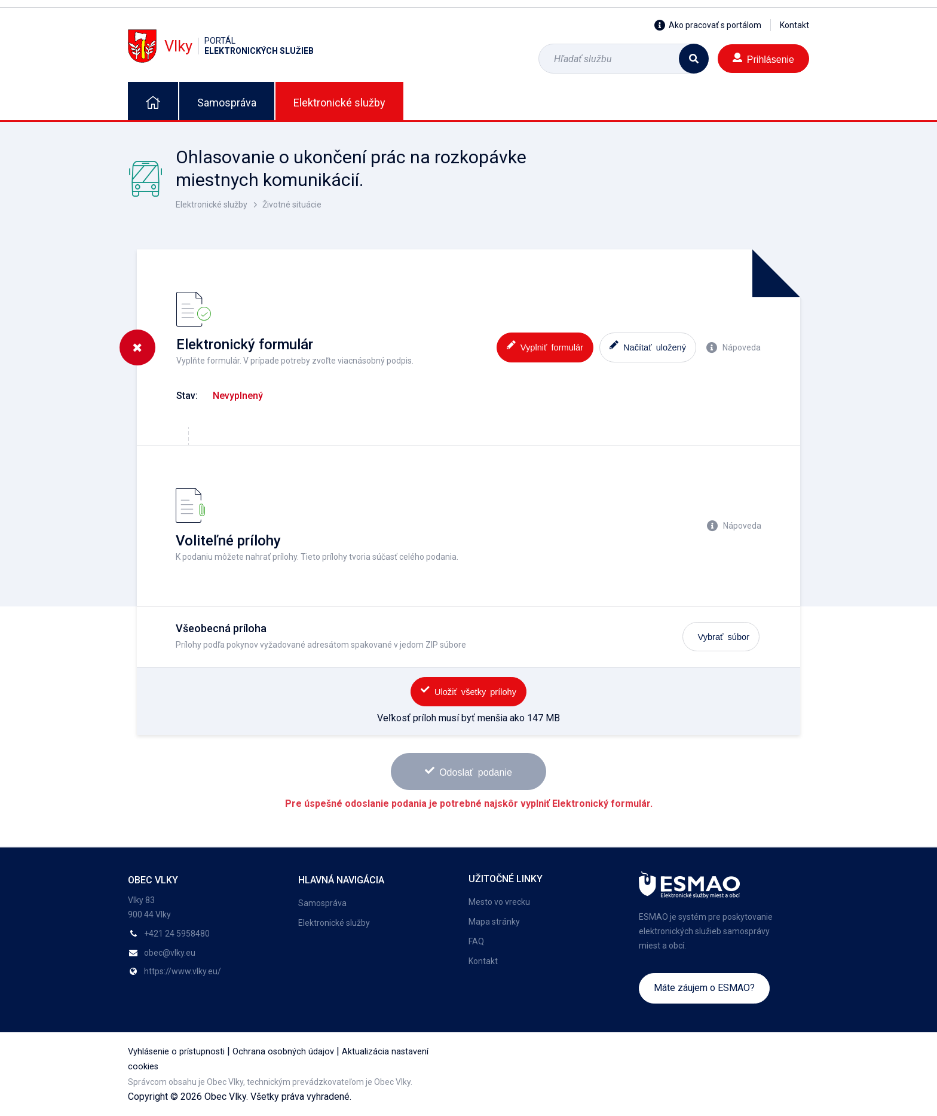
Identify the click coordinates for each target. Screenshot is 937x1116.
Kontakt (794, 25)
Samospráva (226, 102)
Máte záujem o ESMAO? (704, 987)
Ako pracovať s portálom (707, 25)
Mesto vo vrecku (499, 902)
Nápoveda (733, 347)
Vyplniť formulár (545, 346)
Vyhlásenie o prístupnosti (176, 1052)
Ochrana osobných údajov (283, 1052)
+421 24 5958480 (177, 933)
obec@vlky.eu (169, 953)
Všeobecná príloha (221, 628)
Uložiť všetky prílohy (468, 690)
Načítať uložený (648, 346)
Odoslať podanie (468, 771)
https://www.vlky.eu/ (182, 971)
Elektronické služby (339, 102)
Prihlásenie (763, 58)
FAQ (476, 941)
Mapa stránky (494, 921)
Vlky (221, 45)
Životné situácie (291, 204)
